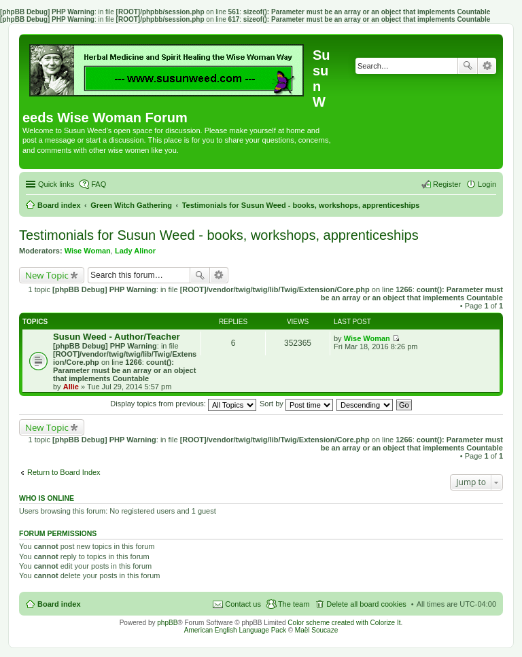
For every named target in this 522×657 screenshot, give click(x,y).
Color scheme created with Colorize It (344, 622)
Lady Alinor (135, 251)
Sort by (296, 403)
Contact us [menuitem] (243, 604)
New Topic (47, 275)
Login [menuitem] (487, 184)
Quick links (56, 184)
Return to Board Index (64, 472)
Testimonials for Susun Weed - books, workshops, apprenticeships (219, 235)
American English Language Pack (235, 630)
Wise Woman (88, 251)
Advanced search (487, 66)
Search (467, 66)
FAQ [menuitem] (98, 184)
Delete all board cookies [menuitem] (366, 604)
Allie (71, 387)
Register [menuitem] (447, 184)
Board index (59, 604)
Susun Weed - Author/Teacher (116, 337)
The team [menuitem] (293, 604)
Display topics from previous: (183, 403)
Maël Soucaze (316, 630)
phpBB (167, 622)
